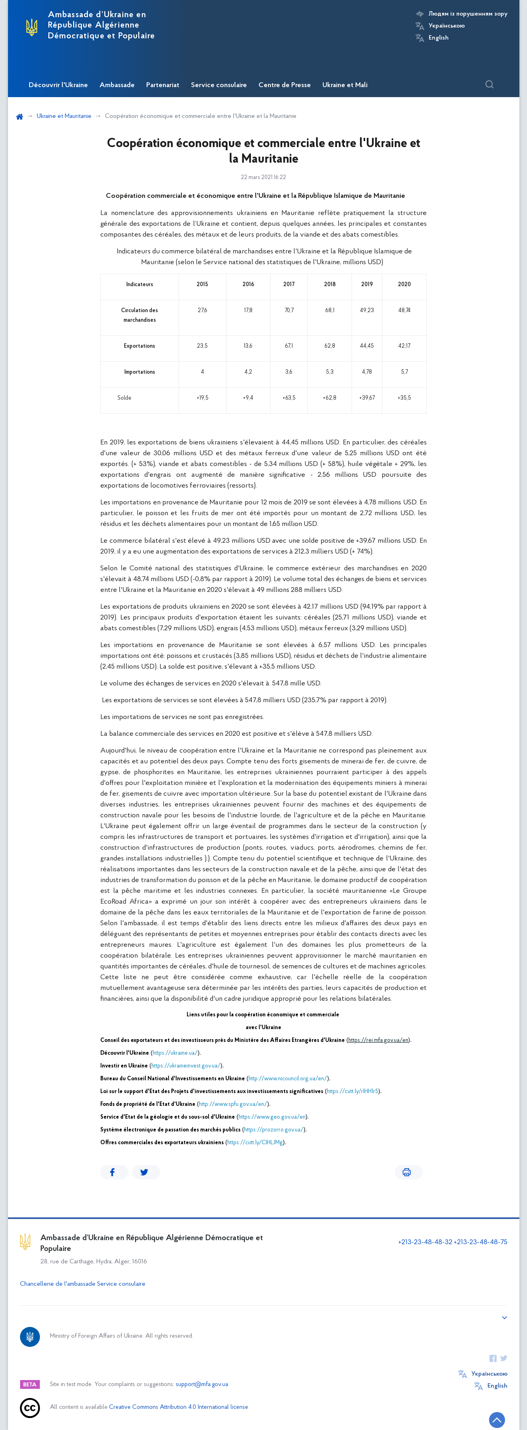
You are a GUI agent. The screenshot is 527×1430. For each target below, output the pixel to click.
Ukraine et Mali (345, 85)
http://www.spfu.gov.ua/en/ (233, 1104)
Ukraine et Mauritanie (64, 116)
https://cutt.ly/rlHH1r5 (352, 1092)
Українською (447, 26)
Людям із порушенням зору (468, 14)
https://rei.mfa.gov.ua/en (378, 1041)
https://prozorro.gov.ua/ (274, 1130)
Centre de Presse (285, 85)
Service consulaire (219, 85)
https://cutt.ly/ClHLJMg (255, 1143)
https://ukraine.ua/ (175, 1053)
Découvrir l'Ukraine (58, 85)
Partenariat (162, 85)
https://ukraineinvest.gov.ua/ (186, 1066)
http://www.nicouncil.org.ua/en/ (288, 1079)
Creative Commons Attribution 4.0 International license (178, 1407)
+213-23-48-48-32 (425, 1242)
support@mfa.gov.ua (202, 1385)
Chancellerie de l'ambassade (57, 1284)
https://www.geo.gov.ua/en (272, 1117)
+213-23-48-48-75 (480, 1242)
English (439, 38)
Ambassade (117, 85)
